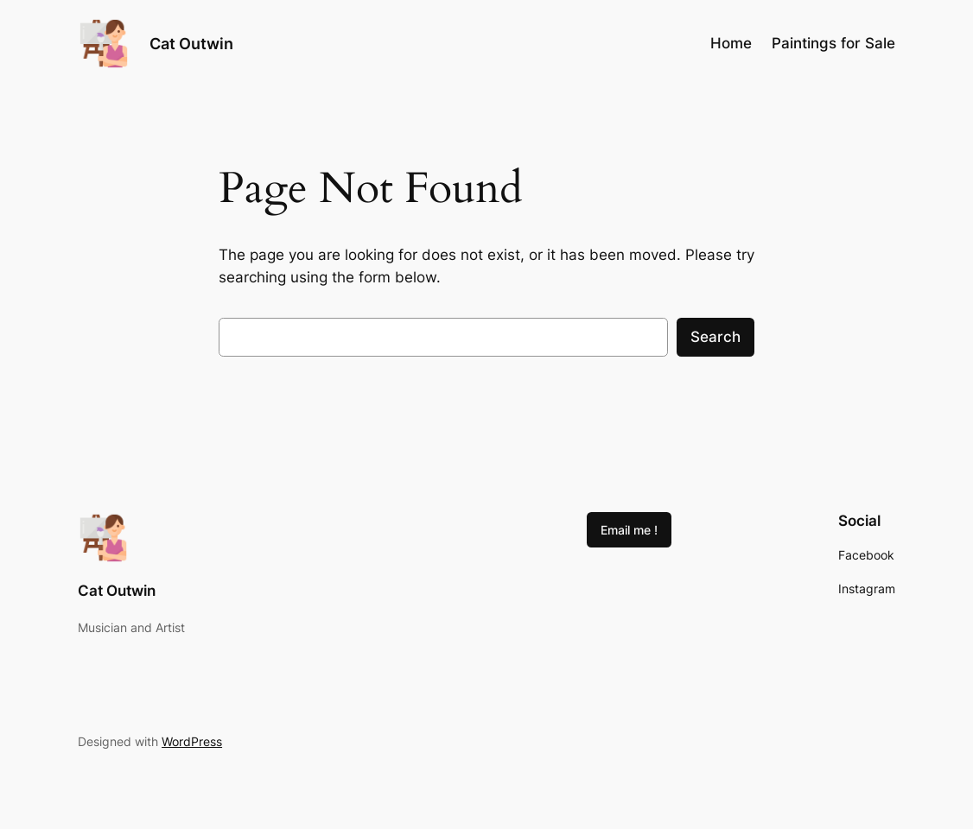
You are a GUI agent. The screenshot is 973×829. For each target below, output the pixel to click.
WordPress (192, 741)
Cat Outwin (191, 43)
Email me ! (629, 529)
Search (715, 336)
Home (731, 43)
